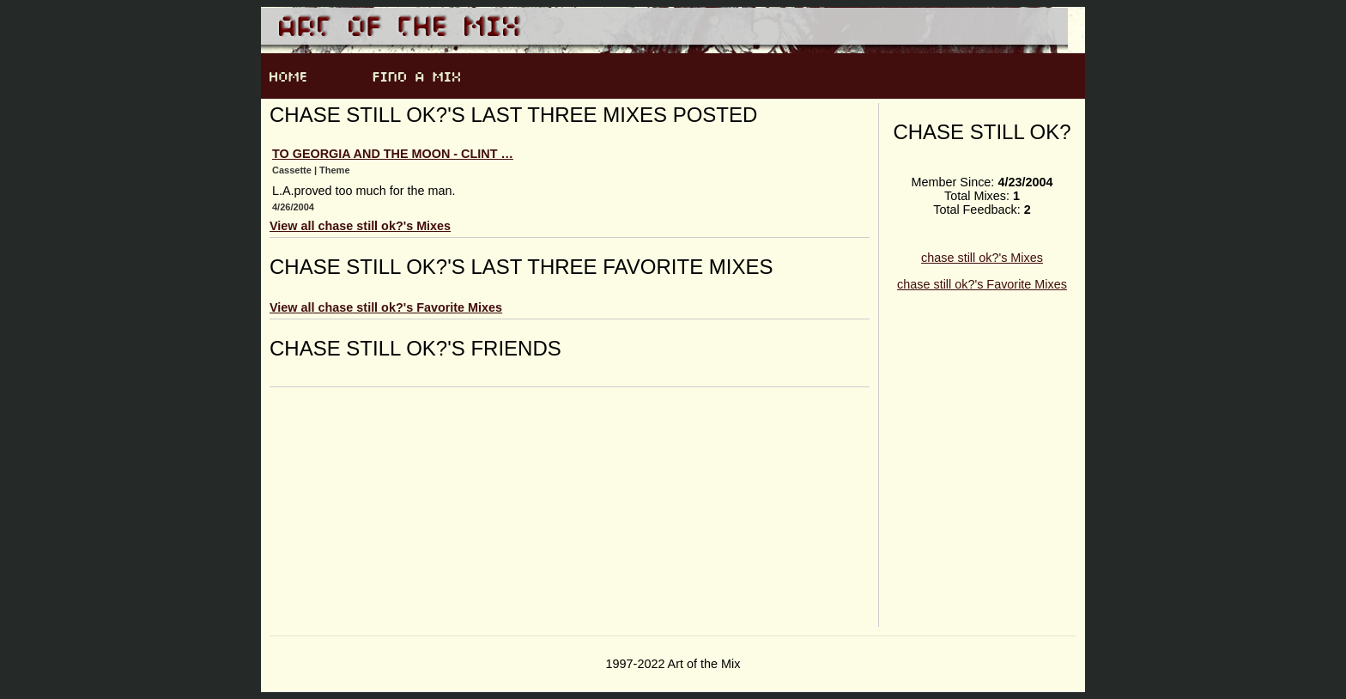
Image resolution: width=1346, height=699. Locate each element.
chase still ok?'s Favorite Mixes (982, 284)
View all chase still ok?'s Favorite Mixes (386, 307)
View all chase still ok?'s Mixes (360, 226)
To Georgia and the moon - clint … (392, 154)
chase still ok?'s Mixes (982, 257)
